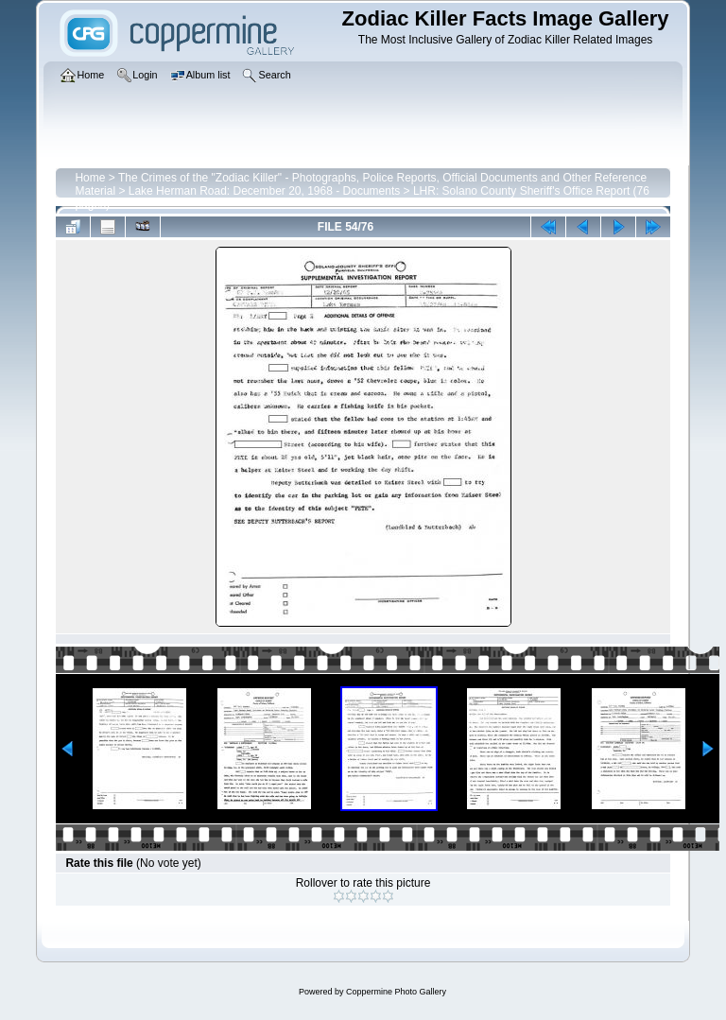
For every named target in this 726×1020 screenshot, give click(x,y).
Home (90, 177)
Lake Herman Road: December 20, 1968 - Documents (264, 191)
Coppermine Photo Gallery (396, 991)
